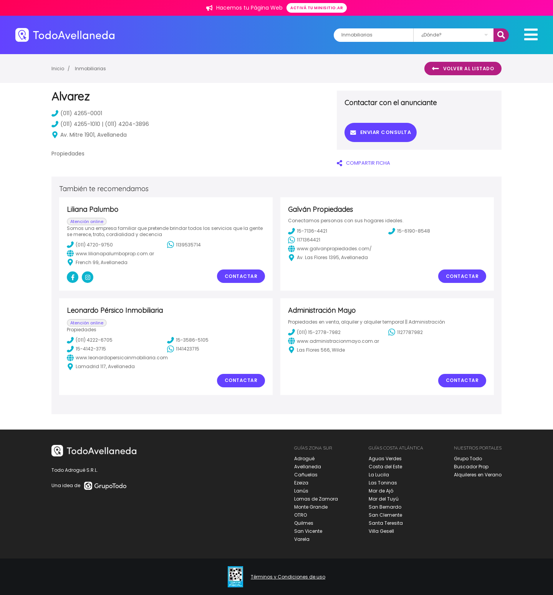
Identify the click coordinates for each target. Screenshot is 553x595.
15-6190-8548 (409, 231)
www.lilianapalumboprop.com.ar (110, 253)
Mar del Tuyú (384, 499)
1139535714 (184, 244)
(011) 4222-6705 (90, 340)
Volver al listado (463, 69)
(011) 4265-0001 (76, 113)
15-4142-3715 (86, 348)
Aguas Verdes (385, 458)
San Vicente (308, 531)
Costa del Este (385, 466)
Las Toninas (383, 482)
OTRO (300, 515)
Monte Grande (311, 507)
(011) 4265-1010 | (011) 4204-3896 (100, 124)
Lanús (301, 491)
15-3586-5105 (188, 340)
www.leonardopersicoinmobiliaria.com (117, 357)
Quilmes (303, 523)
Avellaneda (307, 466)
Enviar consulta (380, 132)
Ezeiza (301, 482)
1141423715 (183, 348)
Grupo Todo (468, 458)
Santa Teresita (386, 523)
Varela (302, 539)
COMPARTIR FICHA (363, 163)
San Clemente (385, 515)
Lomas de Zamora (316, 499)
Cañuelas (306, 474)
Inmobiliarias (90, 68)
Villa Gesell (381, 531)
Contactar (241, 276)
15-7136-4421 (307, 231)
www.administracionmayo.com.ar (333, 340)
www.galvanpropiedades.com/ (330, 248)
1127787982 (405, 332)
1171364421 (304, 239)
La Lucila (379, 474)
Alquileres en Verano (478, 474)
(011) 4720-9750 (90, 244)
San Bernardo (385, 507)
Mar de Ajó (381, 491)
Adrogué (304, 458)
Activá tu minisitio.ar (316, 8)
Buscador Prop (471, 466)
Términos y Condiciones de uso (288, 577)
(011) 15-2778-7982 (314, 332)
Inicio (57, 68)
